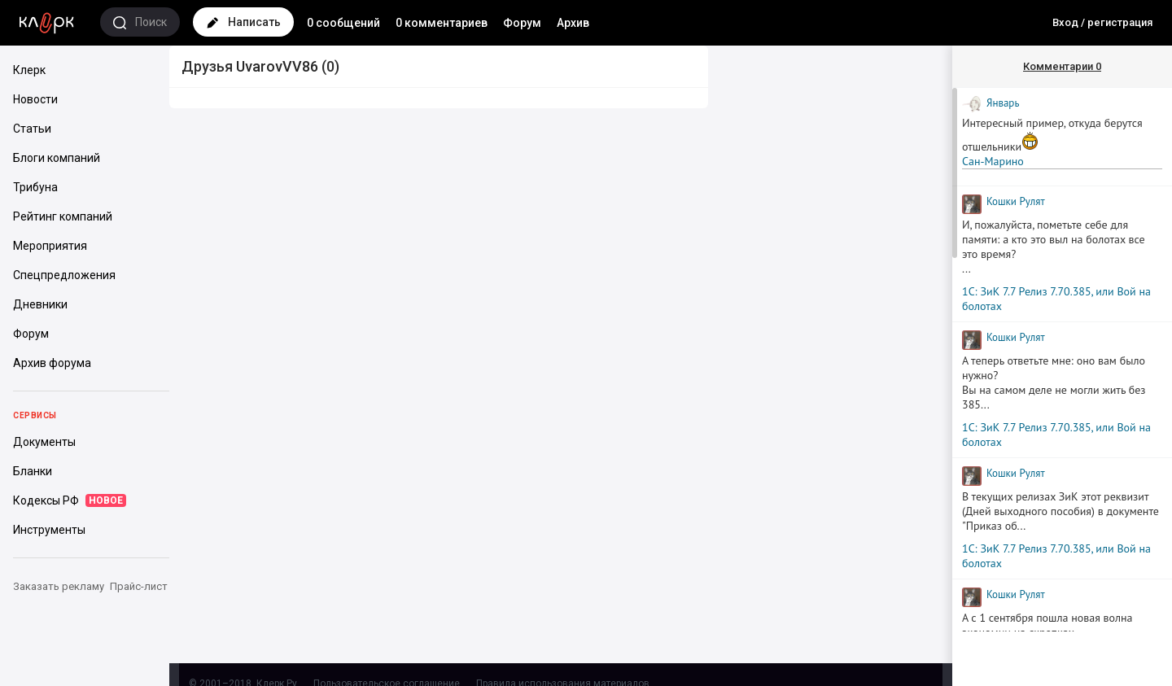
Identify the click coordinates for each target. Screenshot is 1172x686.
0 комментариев (442, 22)
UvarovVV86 (277, 66)
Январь (1002, 103)
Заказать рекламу (58, 586)
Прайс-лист (139, 586)
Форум (522, 22)
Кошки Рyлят (1015, 201)
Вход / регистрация (1102, 22)
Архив (573, 22)
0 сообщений (343, 22)
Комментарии (1062, 66)
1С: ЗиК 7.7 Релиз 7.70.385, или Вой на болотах (1056, 298)
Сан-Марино (993, 161)
